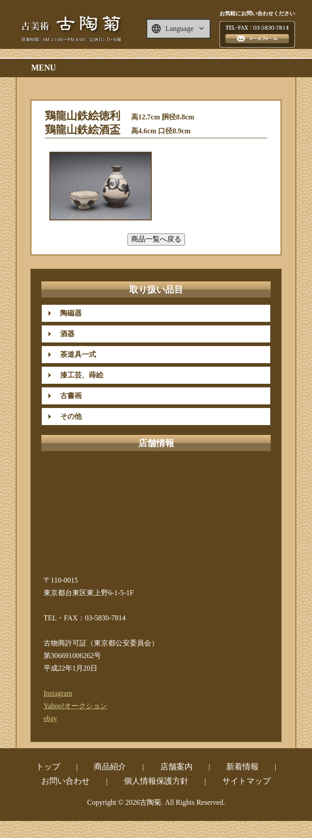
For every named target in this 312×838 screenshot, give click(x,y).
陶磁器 (67, 313)
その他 (67, 416)
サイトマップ (246, 781)
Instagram (58, 693)
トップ (48, 766)
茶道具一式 (74, 354)
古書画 (67, 395)
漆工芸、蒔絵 (78, 375)
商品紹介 (110, 766)
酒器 (64, 334)
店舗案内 (176, 766)
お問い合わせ (65, 781)
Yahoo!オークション (75, 706)
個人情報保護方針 (156, 781)
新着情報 (242, 766)
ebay (50, 718)
